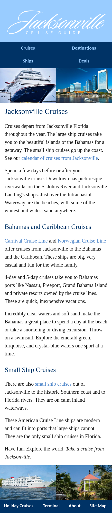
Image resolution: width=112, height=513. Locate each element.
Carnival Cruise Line (26, 241)
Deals (84, 61)
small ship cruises (53, 384)
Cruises (28, 48)
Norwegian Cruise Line (82, 241)
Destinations (84, 48)
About (75, 506)
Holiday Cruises (18, 506)
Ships (28, 61)
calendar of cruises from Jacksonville (60, 158)
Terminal (51, 506)
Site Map (97, 506)
